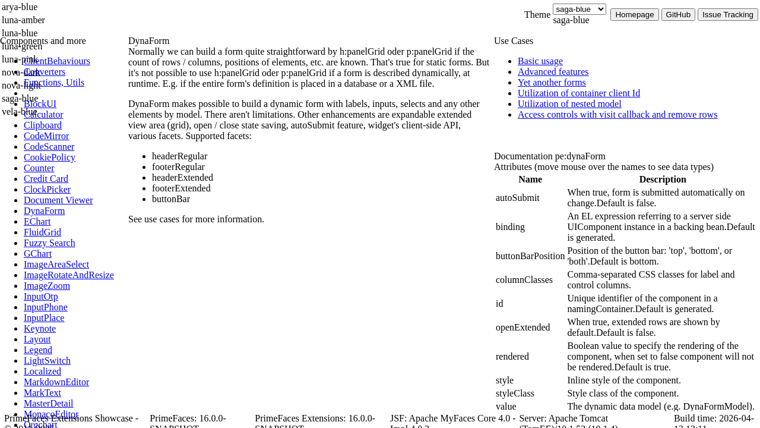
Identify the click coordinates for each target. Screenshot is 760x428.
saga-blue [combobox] (571, 20)
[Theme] (579, 9)
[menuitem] (74, 61)
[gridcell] (530, 198)
